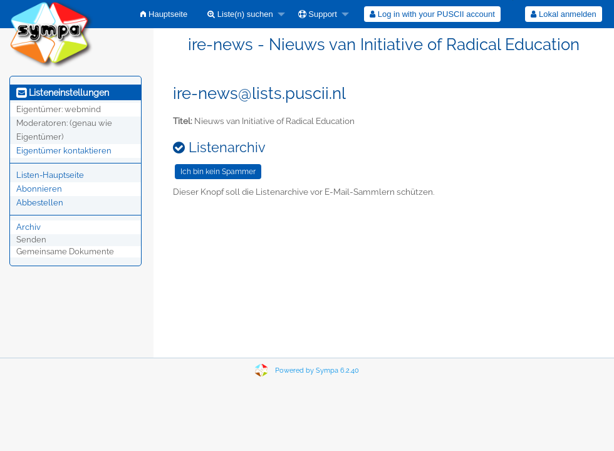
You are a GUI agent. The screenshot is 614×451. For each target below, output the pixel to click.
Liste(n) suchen (240, 14)
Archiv (28, 227)
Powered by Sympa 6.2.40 (317, 370)
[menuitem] (163, 14)
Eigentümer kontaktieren (64, 150)
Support (317, 14)
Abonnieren (39, 189)
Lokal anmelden (563, 14)
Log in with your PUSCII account (432, 14)
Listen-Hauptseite (50, 175)
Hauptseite (163, 14)
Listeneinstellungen (62, 93)
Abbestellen (39, 202)
